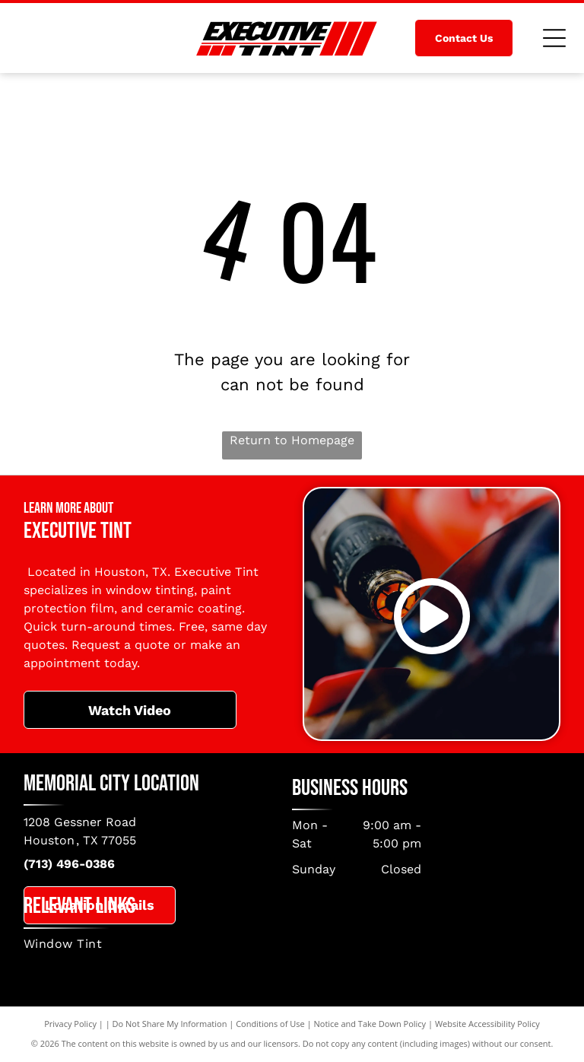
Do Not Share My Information (170, 1023)
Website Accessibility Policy (487, 1023)
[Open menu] (554, 38)
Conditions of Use (270, 1023)
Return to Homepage (292, 440)
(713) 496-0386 (69, 864)
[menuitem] (292, 944)
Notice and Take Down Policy (370, 1023)
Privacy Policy (70, 1023)
